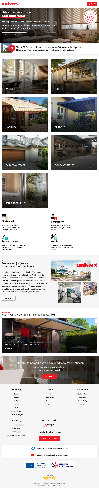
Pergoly (16, 406)
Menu (93, 4)
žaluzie (27, 25)
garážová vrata (17, 28)
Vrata (16, 409)
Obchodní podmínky (40, 485)
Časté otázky (82, 402)
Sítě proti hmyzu (17, 416)
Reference (49, 402)
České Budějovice (13, 437)
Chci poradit (49, 378)
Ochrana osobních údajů (57, 485)
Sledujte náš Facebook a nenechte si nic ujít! (49, 450)
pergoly (52, 25)
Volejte (50, 426)
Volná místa (49, 399)
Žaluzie (16, 395)
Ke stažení (82, 399)
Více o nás (8, 300)
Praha (14, 430)
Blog (49, 406)
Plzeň (14, 433)
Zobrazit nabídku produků (14, 35)
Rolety (16, 399)
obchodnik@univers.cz (50, 433)
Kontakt (82, 406)
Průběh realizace (82, 395)
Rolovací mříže (16, 413)
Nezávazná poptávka (49, 440)
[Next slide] (97, 322)
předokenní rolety (40, 25)
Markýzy (17, 402)
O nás (49, 395)
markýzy (5, 28)
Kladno (11, 426)
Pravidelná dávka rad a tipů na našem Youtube (49, 456)
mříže (28, 28)
